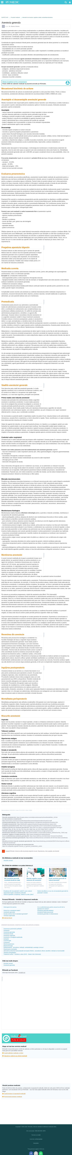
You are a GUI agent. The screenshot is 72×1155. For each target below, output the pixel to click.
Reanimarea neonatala (10, 949)
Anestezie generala (9, 912)
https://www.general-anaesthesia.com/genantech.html (37, 831)
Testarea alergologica (10, 952)
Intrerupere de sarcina (10, 907)
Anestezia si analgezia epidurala (13, 937)
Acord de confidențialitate (36, 1139)
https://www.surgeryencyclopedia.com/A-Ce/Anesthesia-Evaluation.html (40, 825)
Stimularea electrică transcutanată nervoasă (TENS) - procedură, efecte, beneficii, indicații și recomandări (34, 951)
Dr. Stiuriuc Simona (14, 26)
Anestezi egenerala (9, 915)
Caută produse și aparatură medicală (14, 1093)
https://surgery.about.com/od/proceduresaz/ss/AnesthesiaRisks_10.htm (37, 817)
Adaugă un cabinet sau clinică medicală (15, 1056)
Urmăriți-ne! (21, 972)
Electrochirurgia (8, 945)
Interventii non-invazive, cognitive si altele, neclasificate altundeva (37, 17)
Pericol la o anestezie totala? (12, 910)
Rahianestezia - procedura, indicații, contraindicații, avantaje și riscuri (23, 947)
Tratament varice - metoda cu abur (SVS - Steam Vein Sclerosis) (22, 954)
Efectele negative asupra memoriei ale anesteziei (34, 879)
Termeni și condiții (35, 1135)
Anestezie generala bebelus (45, 910)
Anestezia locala (8, 933)
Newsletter (36, 1143)
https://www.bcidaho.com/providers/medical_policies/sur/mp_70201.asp (46, 832)
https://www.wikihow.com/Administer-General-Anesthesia (46, 836)
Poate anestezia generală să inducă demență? (57, 879)
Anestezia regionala (9, 935)
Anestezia (6, 930)
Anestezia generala (9, 932)
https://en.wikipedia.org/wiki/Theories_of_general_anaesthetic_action (22, 846)
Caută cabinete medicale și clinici (13, 1053)
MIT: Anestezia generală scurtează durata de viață (12, 879)
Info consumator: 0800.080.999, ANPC (36, 1131)
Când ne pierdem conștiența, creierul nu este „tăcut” (19, 894)
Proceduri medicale (15, 17)
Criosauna (7, 942)
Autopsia (6, 939)
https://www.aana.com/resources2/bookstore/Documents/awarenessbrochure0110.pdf (27, 820)
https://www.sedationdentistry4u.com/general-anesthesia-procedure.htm (37, 822)
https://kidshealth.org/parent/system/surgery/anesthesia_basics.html (36, 824)
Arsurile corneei (8, 860)
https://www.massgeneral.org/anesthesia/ (38, 834)
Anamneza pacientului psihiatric (13, 928)
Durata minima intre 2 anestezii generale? (16, 914)
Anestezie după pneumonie (45, 912)
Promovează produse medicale (13, 1096)
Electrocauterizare (9, 944)
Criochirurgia (7, 940)
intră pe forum (8, 918)
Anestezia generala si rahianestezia (47, 914)
